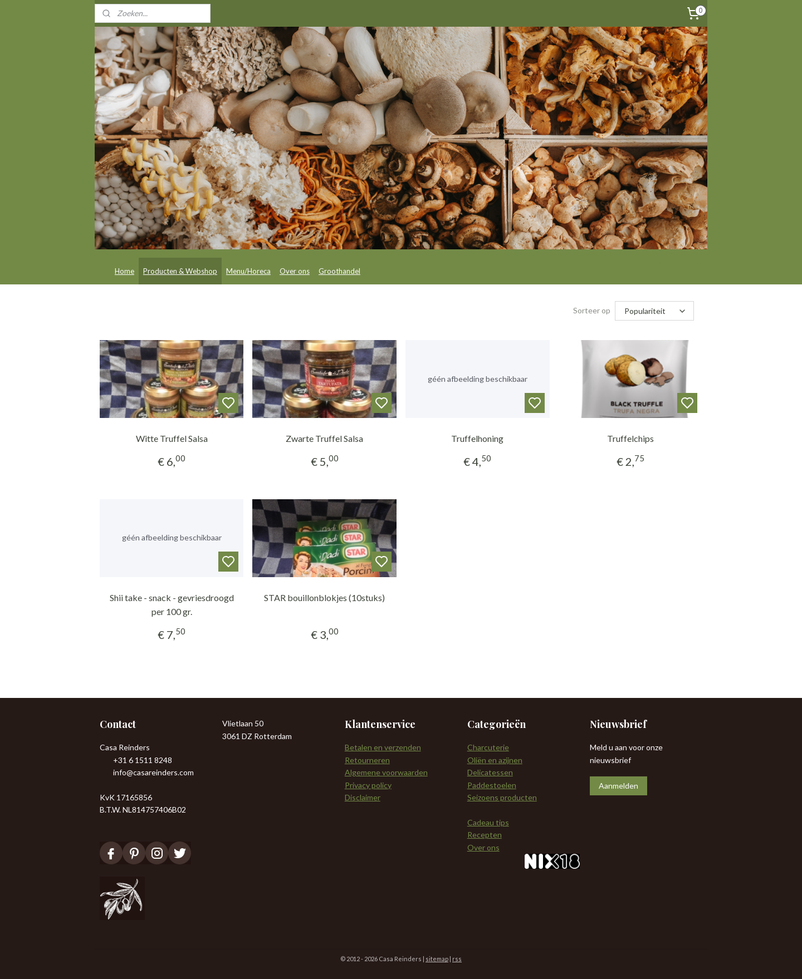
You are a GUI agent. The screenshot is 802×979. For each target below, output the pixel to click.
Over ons (295, 271)
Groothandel (339, 271)
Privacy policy (368, 785)
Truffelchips (630, 438)
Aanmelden (618, 785)
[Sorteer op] (654, 311)
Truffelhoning (477, 438)
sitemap (437, 958)
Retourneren (367, 760)
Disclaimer (362, 797)
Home (124, 271)
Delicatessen (490, 772)
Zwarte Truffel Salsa (324, 438)
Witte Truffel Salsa (172, 438)
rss (457, 958)
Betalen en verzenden (383, 747)
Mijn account (659, 262)
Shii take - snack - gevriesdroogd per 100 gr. (172, 604)
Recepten (484, 834)
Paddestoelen (491, 785)
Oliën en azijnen (494, 760)
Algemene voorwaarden (386, 772)
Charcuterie (488, 747)
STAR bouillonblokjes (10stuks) (324, 597)
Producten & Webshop (180, 271)
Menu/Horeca (248, 271)
